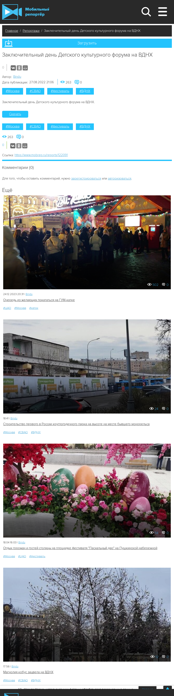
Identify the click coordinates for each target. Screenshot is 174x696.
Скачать (15, 114)
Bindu (17, 77)
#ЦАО (7, 308)
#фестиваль (60, 91)
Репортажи (31, 31)
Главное (11, 31)
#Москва (12, 91)
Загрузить (87, 43)
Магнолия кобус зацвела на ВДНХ (28, 672)
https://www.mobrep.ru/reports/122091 (41, 155)
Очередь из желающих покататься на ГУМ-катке (39, 300)
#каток (33, 308)
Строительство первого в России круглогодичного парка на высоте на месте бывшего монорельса (76, 424)
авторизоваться (119, 178)
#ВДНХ (85, 91)
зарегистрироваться (86, 178)
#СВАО (35, 91)
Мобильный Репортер (25, 12)
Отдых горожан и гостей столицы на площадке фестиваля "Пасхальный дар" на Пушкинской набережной (80, 548)
